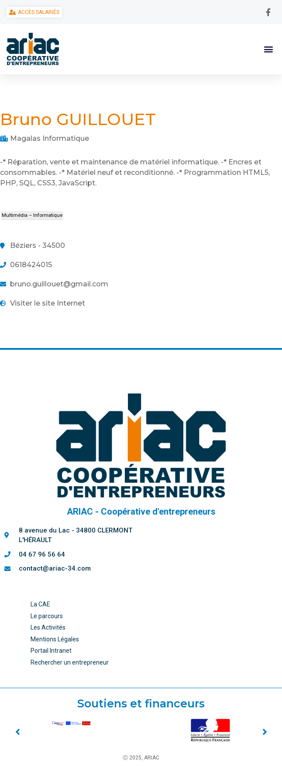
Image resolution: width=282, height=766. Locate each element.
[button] (268, 49)
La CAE (40, 604)
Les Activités (48, 627)
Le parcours (47, 616)
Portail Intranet (51, 650)
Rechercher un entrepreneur (70, 662)
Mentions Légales (55, 639)
